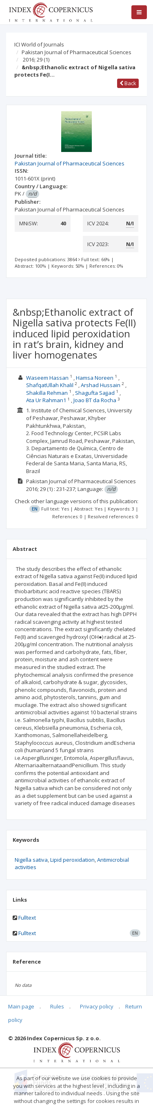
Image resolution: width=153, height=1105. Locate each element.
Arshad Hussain (101, 385)
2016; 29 (36, 59)
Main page (21, 1006)
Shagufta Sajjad (95, 392)
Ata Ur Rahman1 (46, 400)
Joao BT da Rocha (95, 400)
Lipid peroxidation (72, 859)
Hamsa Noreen (95, 377)
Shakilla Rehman (47, 392)
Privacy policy (96, 1006)
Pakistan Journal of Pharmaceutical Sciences (76, 52)
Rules (57, 1006)
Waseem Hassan (48, 377)
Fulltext (27, 917)
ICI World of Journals (39, 44)
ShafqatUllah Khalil (50, 385)
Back (128, 83)
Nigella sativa (31, 859)
